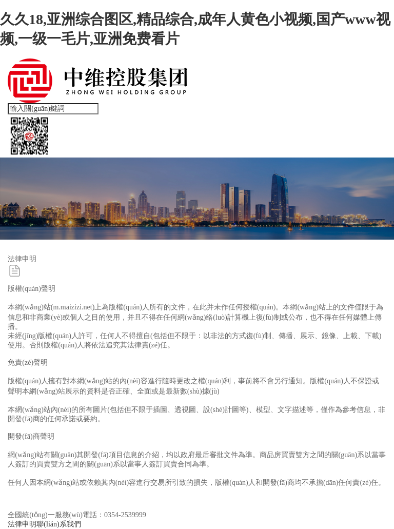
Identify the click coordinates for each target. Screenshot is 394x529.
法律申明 (22, 524)
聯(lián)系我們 (58, 524)
